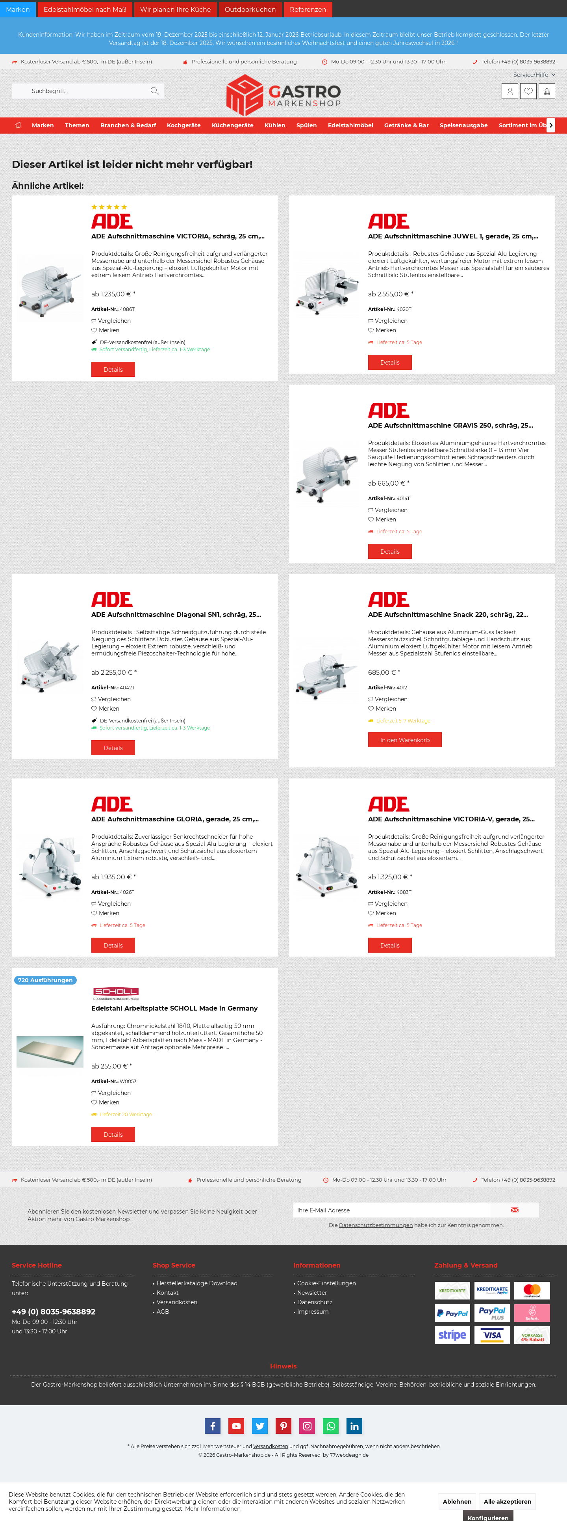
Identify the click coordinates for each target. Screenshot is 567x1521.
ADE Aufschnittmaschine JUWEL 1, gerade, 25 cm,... (453, 236)
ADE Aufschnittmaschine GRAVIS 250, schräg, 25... (450, 425)
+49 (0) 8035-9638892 (53, 1311)
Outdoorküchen (250, 9)
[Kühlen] (275, 125)
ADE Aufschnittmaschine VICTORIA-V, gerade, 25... (451, 819)
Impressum (313, 1311)
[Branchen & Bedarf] (128, 125)
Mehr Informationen (213, 1508)
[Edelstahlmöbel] (350, 125)
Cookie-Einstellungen (326, 1283)
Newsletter (312, 1292)
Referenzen (308, 9)
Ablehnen (457, 1501)
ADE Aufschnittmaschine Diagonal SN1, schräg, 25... (176, 614)
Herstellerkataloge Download (197, 1283)
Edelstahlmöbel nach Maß (85, 9)
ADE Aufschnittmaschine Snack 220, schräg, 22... (448, 614)
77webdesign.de (349, 1455)
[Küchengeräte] (232, 125)
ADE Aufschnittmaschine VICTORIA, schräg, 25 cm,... (178, 236)
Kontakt (168, 1292)
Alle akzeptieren (508, 1501)
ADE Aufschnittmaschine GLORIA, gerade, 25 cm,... (175, 819)
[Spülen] (306, 125)
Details (113, 369)
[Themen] (77, 125)
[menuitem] (531, 75)
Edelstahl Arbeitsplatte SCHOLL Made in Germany (174, 1008)
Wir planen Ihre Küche (175, 9)
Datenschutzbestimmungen (376, 1225)
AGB (163, 1311)
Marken (18, 9)
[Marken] (42, 125)
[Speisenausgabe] (463, 125)
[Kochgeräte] (183, 125)
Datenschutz (314, 1302)
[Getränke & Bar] (406, 125)
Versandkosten (177, 1302)
